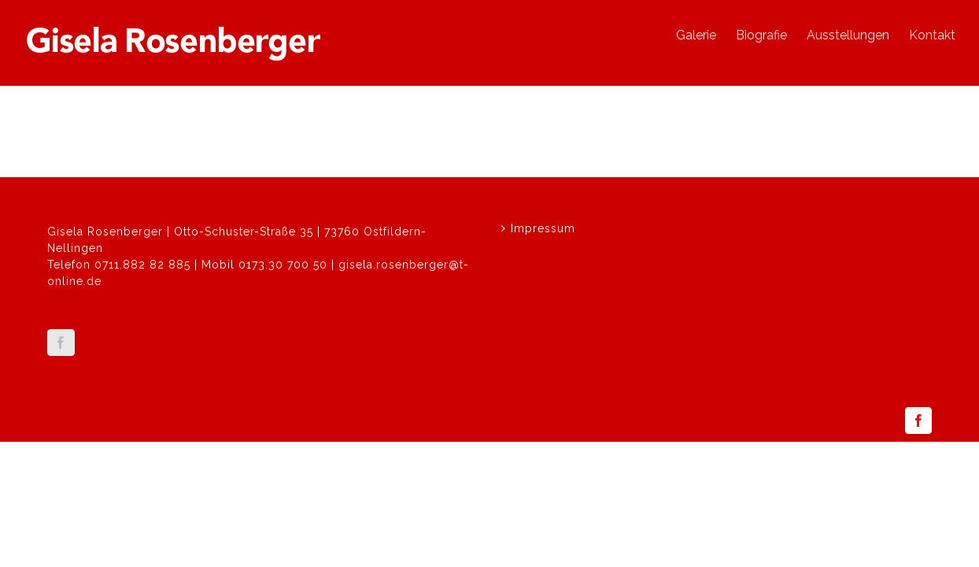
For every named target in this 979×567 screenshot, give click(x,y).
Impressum (543, 228)
